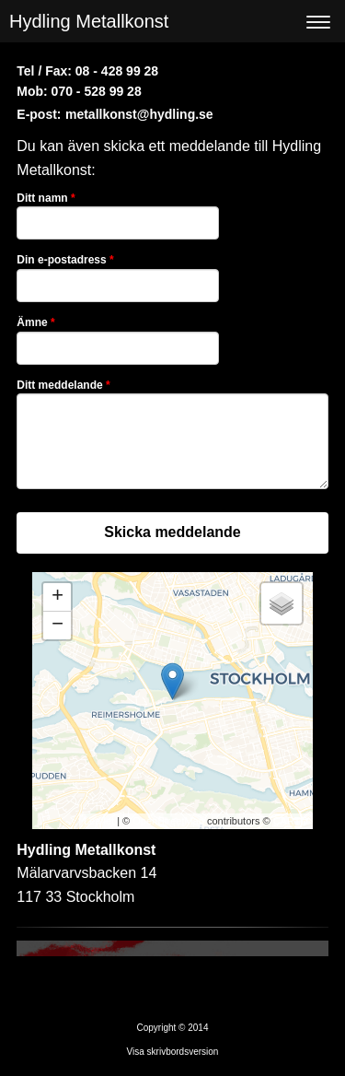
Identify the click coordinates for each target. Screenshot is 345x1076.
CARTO (290, 820)
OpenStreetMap (168, 820)
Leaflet (99, 820)
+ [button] (57, 597)
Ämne (35, 322)
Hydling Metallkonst (88, 21)
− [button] (57, 625)
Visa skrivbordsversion (173, 1052)
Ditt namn (46, 198)
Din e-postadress (65, 259)
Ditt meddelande (63, 385)
